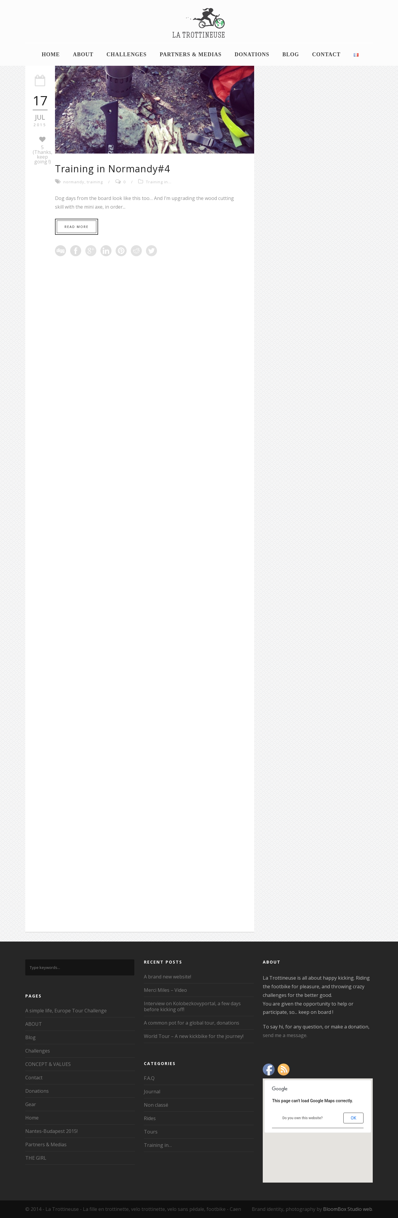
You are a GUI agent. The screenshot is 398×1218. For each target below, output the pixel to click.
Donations (252, 54)
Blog (290, 54)
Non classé (156, 1105)
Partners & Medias (190, 54)
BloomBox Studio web (347, 1209)
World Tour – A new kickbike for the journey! (193, 1036)
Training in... (159, 182)
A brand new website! (167, 976)
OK (353, 1118)
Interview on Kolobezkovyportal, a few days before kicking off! (192, 1006)
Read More (77, 226)
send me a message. (285, 1035)
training (95, 182)
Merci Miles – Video (165, 990)
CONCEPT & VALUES (48, 1064)
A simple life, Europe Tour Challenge (66, 1010)
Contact (326, 54)
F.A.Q (149, 1078)
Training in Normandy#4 (112, 168)
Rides (150, 1118)
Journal (152, 1091)
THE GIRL (35, 1158)
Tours (151, 1131)
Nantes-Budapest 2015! (51, 1131)
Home (51, 54)
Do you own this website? (302, 1118)
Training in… (158, 1145)
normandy (73, 182)
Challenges (126, 54)
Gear (30, 1104)
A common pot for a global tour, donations (191, 1023)
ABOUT (83, 54)
